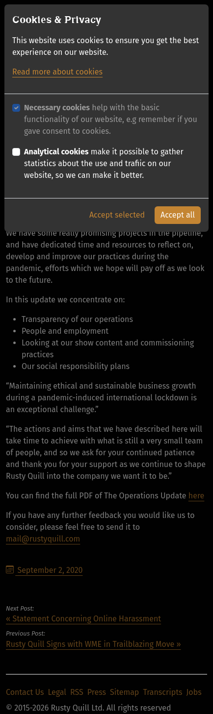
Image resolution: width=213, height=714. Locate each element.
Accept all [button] (177, 214)
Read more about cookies (57, 70)
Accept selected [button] (117, 214)
